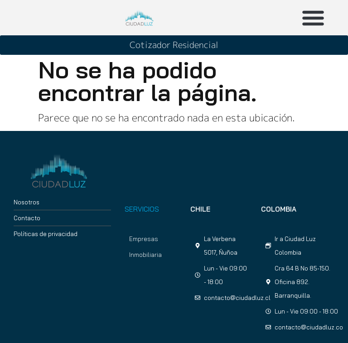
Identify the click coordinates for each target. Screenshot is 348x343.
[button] (313, 17)
